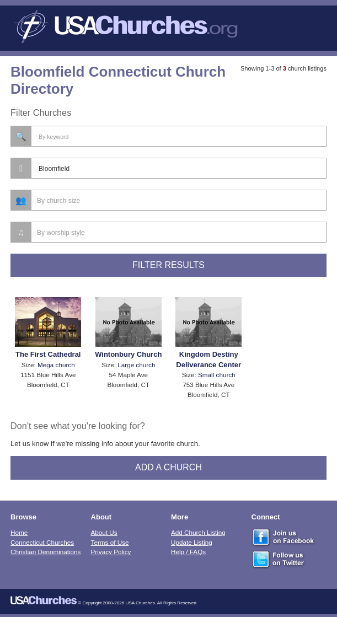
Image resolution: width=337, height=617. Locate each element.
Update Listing (191, 542)
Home (19, 532)
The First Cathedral (48, 354)
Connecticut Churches (42, 542)
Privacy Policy (111, 551)
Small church (217, 374)
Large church (136, 364)
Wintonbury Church (128, 354)
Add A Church (168, 467)
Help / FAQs (188, 551)
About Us (104, 532)
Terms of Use (110, 542)
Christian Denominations (45, 551)
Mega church (56, 364)
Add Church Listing (198, 532)
